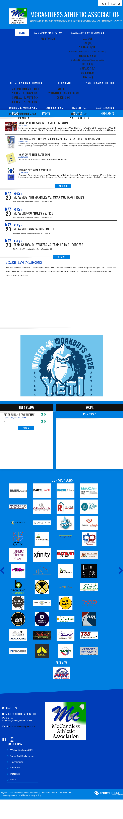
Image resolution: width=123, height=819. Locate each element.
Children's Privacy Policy (30, 795)
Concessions (63, 97)
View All (63, 186)
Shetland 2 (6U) (87, 55)
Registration (48, 38)
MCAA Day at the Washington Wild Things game (43, 123)
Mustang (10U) (87, 68)
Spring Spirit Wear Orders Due (34, 170)
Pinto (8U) (87, 64)
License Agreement (8, 795)
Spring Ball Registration (20, 756)
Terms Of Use (65, 793)
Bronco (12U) (87, 73)
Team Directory (79, 114)
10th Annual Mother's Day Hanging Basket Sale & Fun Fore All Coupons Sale (59, 138)
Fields (11, 780)
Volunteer (63, 89)
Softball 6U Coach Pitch (25, 89)
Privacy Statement (49, 793)
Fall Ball (87, 38)
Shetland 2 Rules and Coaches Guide (87, 60)
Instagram (13, 774)
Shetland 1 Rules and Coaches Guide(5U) (87, 51)
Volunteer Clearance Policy (63, 93)
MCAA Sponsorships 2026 (23, 114)
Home (22, 32)
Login (103, 4)
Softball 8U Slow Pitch (25, 93)
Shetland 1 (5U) (87, 47)
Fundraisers (22, 118)
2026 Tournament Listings (100, 83)
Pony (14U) (87, 77)
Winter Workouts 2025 (20, 750)
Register (115, 4)
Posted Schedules (79, 118)
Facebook (13, 768)
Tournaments (15, 762)
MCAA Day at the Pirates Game (34, 154)
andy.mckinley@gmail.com (22, 726)
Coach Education (105, 108)
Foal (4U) (87, 43)
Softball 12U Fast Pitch (25, 102)
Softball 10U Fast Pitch (25, 97)
